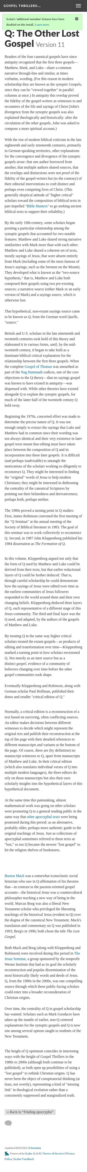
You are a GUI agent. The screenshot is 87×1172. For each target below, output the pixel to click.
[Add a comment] (10, 1123)
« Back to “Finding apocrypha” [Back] (30, 1112)
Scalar (28, 1153)
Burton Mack (14, 876)
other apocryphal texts (43, 817)
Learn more (42, 24)
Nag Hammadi (32, 372)
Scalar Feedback (24, 1159)
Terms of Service (53, 1153)
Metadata (35, 1148)
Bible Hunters (37, 206)
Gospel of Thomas (38, 367)
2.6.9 (37, 1153)
